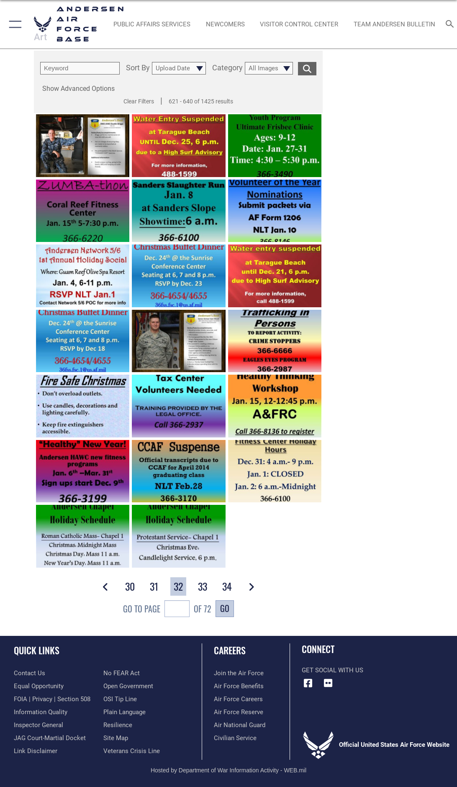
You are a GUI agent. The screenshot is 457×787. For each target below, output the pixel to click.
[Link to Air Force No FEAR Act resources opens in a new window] (121, 673)
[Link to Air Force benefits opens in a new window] (239, 686)
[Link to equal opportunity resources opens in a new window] (39, 686)
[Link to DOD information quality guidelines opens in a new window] (40, 712)
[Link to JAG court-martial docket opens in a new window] (50, 738)
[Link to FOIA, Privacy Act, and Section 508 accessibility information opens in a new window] (52, 699)
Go (224, 608)
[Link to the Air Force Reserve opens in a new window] (238, 712)
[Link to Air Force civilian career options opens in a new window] (235, 738)
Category (227, 68)
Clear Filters (138, 101)
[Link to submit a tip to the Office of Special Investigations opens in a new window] (120, 699)
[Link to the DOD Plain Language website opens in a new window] (124, 712)
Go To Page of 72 (167, 609)
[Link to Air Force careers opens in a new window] (238, 699)
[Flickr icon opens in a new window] (328, 683)
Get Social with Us (332, 670)
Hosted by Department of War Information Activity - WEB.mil (228, 770)
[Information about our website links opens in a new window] (35, 751)
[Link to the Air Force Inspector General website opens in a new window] (38, 725)
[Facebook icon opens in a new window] (308, 683)
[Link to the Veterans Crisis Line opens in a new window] (131, 751)
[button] (13, 24)
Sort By (138, 68)
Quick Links (36, 650)
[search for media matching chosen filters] (307, 68)
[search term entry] (80, 68)
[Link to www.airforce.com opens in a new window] (239, 673)
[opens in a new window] (152, 24)
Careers (230, 650)
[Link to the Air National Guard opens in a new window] (239, 725)
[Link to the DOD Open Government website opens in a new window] (128, 686)
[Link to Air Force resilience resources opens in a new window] (117, 725)
